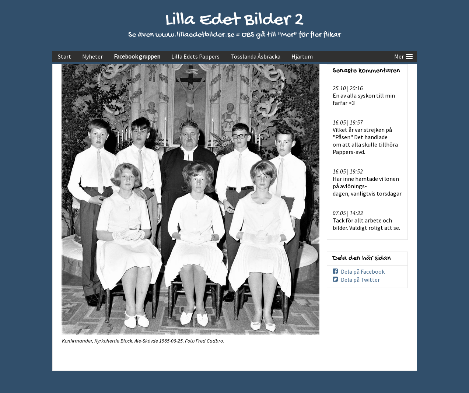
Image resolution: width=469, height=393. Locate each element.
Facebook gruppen (137, 56)
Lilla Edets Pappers (195, 56)
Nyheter (92, 56)
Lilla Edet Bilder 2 (234, 20)
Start (64, 56)
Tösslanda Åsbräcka (255, 56)
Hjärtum (302, 56)
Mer (403, 55)
